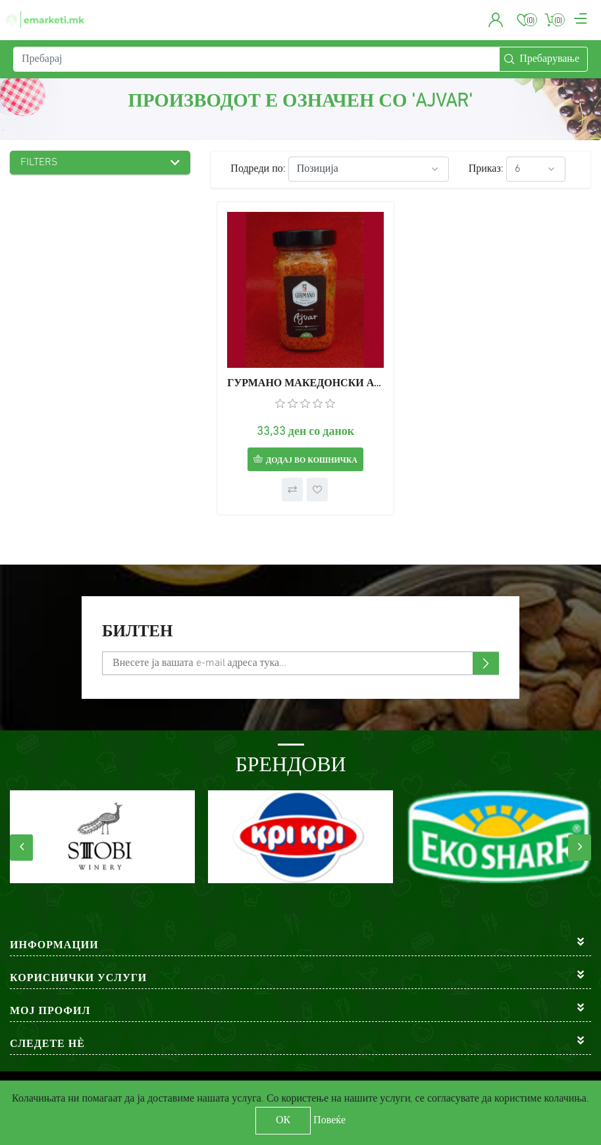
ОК (283, 1120)
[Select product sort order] (368, 169)
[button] (496, 20)
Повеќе (329, 1120)
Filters (39, 162)
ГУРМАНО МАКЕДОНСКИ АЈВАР (305, 383)
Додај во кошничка (311, 461)
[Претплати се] (300, 663)
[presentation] (21, 847)
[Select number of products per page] (535, 169)
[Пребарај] (256, 59)
